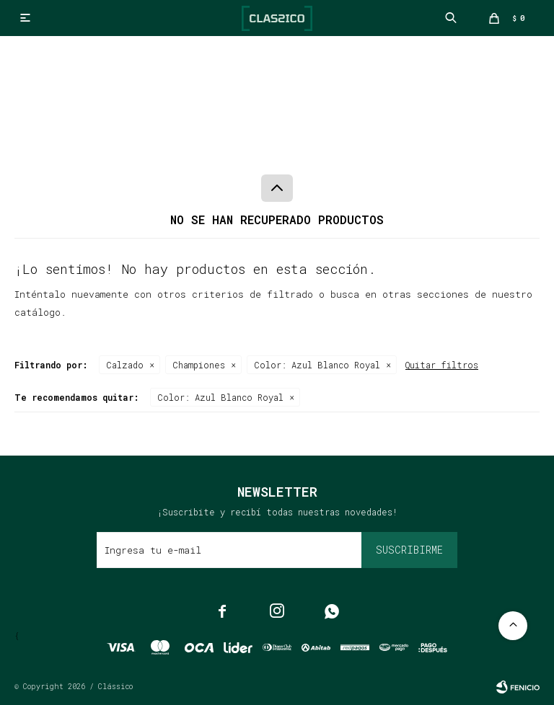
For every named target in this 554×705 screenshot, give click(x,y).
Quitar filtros (441, 365)
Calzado (125, 365)
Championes (198, 365)
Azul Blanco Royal (317, 365)
